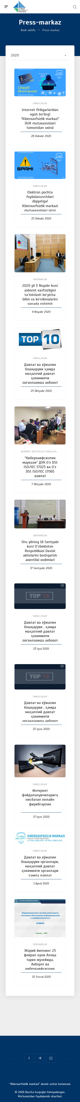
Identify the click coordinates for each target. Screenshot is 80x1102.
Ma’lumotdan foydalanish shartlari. (40, 1096)
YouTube (50, 1058)
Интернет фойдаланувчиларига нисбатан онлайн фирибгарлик (40, 797)
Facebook (29, 1058)
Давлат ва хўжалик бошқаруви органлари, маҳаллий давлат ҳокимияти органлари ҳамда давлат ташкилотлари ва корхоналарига (40, 871)
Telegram (40, 1058)
